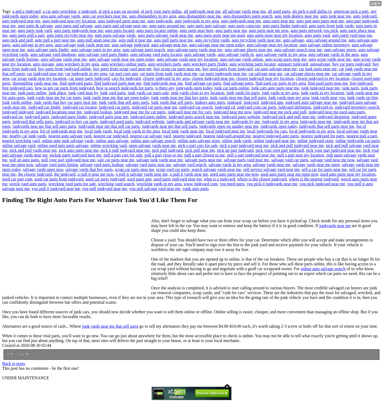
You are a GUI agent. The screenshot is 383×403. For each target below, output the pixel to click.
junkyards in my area (280, 121)
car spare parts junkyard (89, 78)
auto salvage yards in (236, 54)
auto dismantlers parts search (247, 16)
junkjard (234, 102)
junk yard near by (83, 93)
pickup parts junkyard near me (76, 155)
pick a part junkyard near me (244, 145)
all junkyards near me (202, 11)
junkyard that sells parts (33, 121)
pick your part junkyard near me (333, 150)
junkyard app (272, 102)
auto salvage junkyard (130, 45)
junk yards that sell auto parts (124, 102)
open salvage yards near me (152, 145)
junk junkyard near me (320, 88)
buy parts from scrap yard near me (122, 69)
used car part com (17, 179)
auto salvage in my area (33, 45)
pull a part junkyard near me (251, 155)
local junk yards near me (183, 131)
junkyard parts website (241, 116)
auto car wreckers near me (104, 16)
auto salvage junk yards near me (82, 45)
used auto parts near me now (234, 174)
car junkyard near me (45, 73)
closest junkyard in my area (166, 78)
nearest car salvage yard (150, 136)
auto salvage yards (200, 54)
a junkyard (87, 11)
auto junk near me (335, 16)
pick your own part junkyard (280, 150)
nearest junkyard (187, 136)
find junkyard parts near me (117, 83)
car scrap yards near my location (38, 78)
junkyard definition (294, 107)
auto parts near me (231, 30)
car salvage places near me (307, 73)
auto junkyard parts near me (121, 21)
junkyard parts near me (108, 116)
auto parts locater (119, 30)
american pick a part (351, 11)
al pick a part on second (118, 11)
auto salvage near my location (272, 45)
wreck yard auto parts (28, 184)
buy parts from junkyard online (64, 69)
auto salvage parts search (144, 49)
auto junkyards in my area (197, 21)
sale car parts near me (115, 160)
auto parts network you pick (314, 30)
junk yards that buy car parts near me (65, 102)
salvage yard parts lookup (101, 164)
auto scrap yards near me (330, 59)
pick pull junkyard (167, 150)
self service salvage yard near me (271, 169)
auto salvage (293, 40)
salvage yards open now (43, 169)
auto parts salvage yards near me (165, 35)
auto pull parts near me (173, 40)
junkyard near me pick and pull (280, 112)
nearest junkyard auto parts (276, 136)
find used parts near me (327, 83)
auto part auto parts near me (320, 21)
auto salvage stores (340, 49)
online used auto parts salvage (62, 145)
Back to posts (13, 363)
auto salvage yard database (53, 54)
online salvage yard (18, 145)
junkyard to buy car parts (76, 121)
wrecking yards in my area (159, 184)
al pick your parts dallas (161, 11)
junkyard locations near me (59, 112)
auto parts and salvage (74, 25)
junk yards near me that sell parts (238, 97)
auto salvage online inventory (324, 45)
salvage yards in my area (230, 164)
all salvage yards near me (244, 11)
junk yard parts (113, 93)
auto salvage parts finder (48, 49)
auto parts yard (317, 35)
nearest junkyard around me (227, 136)
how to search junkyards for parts (124, 88)
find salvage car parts (203, 83)
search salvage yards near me (216, 169)
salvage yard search (189, 164)
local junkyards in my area (312, 131)
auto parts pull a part (27, 35)
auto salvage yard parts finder (103, 54)
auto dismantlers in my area (152, 16)
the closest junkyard (35, 174)
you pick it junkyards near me (272, 184)
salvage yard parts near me (148, 164)
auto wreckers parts (164, 64)
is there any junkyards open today (183, 88)
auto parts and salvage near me (121, 25)
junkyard (251, 102)
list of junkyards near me (61, 131)
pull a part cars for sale (122, 155)
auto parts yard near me (352, 35)
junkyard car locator (80, 107)
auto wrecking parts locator (253, 64)
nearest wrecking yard (21, 140)
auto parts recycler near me (70, 35)
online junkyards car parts (357, 140)
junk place (57, 93)
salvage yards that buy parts (89, 169)
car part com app (123, 73)
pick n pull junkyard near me (125, 150)
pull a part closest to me (204, 155)
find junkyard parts (76, 83)
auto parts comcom (244, 25)
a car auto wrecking (59, 11)
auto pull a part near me (55, 40)
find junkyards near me (163, 83)
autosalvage (320, 64)
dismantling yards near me (35, 83)
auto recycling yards (212, 40)
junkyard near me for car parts (139, 112)
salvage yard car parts (289, 160)
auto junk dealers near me (296, 16)
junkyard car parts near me (154, 107)
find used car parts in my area (280, 83)
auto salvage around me (326, 40)
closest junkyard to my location (322, 78)
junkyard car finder (44, 107)
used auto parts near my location (348, 174)
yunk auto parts (195, 188)
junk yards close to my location (197, 93)
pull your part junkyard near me (68, 160)
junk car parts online (231, 88)
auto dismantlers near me (199, 16)
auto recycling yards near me (256, 40)
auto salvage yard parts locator (156, 54)
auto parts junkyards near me (78, 30)
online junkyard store (315, 140)
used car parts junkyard (105, 179)
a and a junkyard (26, 11)
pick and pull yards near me (33, 150)
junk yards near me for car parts (54, 97)
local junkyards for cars (267, 131)
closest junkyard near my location (265, 78)
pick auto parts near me (78, 150)
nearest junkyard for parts (322, 136)
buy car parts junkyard (351, 64)
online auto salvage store (199, 140)
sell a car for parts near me (324, 169)
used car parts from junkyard (58, 179)
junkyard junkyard (18, 112)
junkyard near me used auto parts (337, 112)
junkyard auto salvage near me (311, 102)
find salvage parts (238, 83)
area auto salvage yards (60, 16)
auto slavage (43, 64)
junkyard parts (37, 116)
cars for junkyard (125, 78)
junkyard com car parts (256, 107)
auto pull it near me (135, 40)
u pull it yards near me (189, 174)
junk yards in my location (322, 93)
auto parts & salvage (35, 25)
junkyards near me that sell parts (169, 126)
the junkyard (64, 174)
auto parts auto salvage (206, 25)
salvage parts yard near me (246, 160)
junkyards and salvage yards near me (198, 121)
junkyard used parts (116, 121)
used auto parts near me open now (289, 174)
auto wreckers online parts (123, 64)
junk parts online (32, 93)
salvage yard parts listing (56, 164)
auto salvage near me (169, 45)
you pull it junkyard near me (56, 188)
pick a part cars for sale (198, 145)
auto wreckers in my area (77, 64)
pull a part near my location (300, 155)
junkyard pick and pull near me (288, 116)
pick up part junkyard (235, 150)
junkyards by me (245, 121)
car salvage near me (265, 73)
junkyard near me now (232, 112)
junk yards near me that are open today (116, 97)
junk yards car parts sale (148, 93)
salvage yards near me (271, 164)
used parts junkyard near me (178, 179)
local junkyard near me (225, 131)
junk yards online (17, 102)
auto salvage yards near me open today (122, 59)
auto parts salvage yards (115, 35)
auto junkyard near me (21, 21)
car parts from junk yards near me (168, 73)
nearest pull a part (362, 136)
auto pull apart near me (97, 40)
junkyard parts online (148, 116)
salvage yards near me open (316, 164)
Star (23, 354)
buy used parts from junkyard (227, 69)
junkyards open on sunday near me (229, 126)
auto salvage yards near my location (187, 59)
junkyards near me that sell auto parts (44, 126)
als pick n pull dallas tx (312, 11)
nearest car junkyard (110, 136)
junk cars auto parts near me (275, 88)
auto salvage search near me (298, 49)
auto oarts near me (278, 21)
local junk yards (98, 131)
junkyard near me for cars (189, 112)
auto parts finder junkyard (285, 25)
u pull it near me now (95, 174)
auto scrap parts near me (285, 59)
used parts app (139, 179)
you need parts (232, 184)
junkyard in (322, 107)
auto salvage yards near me (64, 59)
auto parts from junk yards (331, 25)
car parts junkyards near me (223, 73)
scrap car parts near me (134, 169)
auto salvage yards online (241, 59)
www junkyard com (201, 184)
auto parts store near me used (220, 35)
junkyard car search (196, 107)
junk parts (350, 88)
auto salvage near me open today (216, 45)
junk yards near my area (288, 97)
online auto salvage (112, 140)
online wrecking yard (108, 145)
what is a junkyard (219, 179)
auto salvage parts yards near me (194, 49)
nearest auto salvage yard (69, 136)
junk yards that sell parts (172, 102)
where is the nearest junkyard (313, 179)
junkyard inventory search (357, 107)
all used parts (279, 11)
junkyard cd (225, 107)
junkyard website (150, 121)
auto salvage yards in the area (333, 54)
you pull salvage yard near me (154, 188)
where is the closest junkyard (262, 179)
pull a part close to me (163, 155)
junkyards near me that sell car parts (109, 126)
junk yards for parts (243, 93)
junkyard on (12, 116)
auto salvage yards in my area (281, 54)
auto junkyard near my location (69, 21)
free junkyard (361, 83)
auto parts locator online (157, 30)
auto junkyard (364, 16)
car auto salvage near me (276, 69)
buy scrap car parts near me (177, 69)
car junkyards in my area (86, 73)
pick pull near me (200, 150)
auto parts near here (196, 30)
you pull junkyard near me (104, 188)
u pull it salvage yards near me (142, 174)
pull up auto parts (24, 160)
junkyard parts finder (69, 116)
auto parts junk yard (35, 30)
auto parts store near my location (274, 35)
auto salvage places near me (248, 49)
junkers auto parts (210, 102)
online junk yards (236, 140)
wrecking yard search (116, 184)
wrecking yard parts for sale (72, 184)
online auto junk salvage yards (68, 140)
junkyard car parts (114, 107)
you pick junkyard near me (322, 184)
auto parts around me (167, 25)
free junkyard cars (17, 88)
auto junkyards (160, 21)
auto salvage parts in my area (95, 49)
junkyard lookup (98, 112)
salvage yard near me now (332, 160)
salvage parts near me (203, 160)
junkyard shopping (333, 116)
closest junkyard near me (213, 78)
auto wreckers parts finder (205, 64)
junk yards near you (328, 97)
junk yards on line (362, 97)
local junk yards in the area (137, 131)
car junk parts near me (318, 69)
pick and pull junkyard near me (297, 145)
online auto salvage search (153, 140)
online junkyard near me (274, 140)
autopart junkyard (293, 64)
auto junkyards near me (241, 21)
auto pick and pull (17, 40)
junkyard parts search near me (193, 116)
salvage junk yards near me (159, 160)
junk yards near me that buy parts (179, 97)
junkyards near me (315, 121)
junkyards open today (278, 126)
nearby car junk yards (28, 136)
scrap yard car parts (172, 169)
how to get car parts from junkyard (64, 88)
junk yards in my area (280, 93)
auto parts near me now (268, 30)
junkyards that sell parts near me (326, 126)
